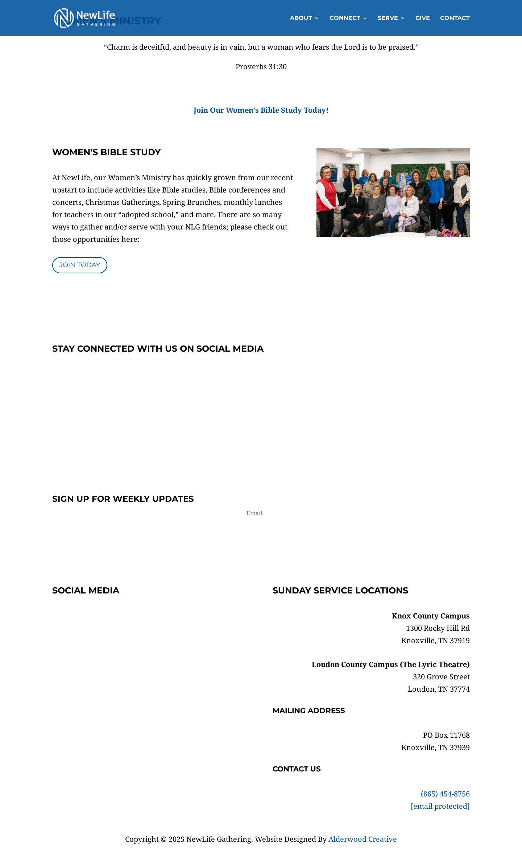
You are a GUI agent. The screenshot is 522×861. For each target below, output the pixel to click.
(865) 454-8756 (445, 794)
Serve (388, 18)
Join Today (79, 265)
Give (422, 18)
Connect (345, 18)
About (301, 18)
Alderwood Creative (362, 839)
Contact (455, 18)
